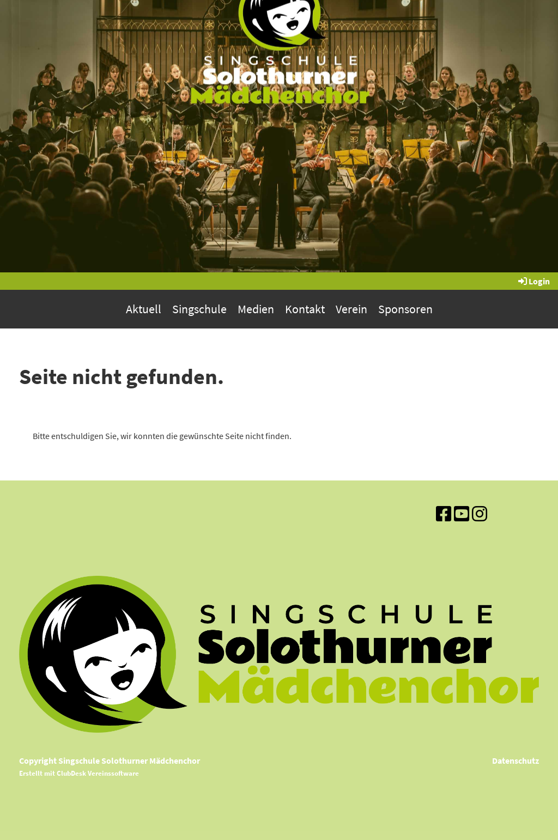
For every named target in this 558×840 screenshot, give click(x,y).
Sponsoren (405, 308)
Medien (256, 308)
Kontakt (305, 308)
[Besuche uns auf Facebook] (443, 514)
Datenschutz (515, 760)
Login (533, 281)
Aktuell (143, 308)
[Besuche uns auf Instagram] (479, 514)
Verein (351, 308)
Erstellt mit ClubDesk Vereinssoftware (79, 773)
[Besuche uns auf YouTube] (461, 514)
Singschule (199, 308)
